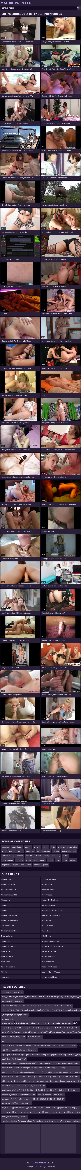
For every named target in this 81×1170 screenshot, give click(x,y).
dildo (35, 860)
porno (45, 865)
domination (66, 851)
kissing (46, 856)
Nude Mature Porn (8, 889)
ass (38, 851)
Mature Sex (5, 900)
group (20, 851)
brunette (61, 847)
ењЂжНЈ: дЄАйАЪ (44, 1094)
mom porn (5, 951)
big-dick (37, 847)
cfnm (29, 865)
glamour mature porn (50, 941)
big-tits (16, 865)
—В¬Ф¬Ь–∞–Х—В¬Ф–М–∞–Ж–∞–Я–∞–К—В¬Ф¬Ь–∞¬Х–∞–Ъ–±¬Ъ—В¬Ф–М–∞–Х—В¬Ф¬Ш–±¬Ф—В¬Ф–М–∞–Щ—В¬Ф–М (40, 1028)
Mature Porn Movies (9, 915)
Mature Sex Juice (8, 946)
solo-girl (38, 856)
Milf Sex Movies (47, 961)
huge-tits (19, 860)
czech (58, 860)
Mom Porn (5, 961)
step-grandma (7, 860)
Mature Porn (6, 879)
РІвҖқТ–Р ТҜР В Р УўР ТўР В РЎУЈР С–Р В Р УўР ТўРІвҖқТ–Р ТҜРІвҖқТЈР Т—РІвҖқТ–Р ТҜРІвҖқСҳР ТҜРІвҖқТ (34, 1068)
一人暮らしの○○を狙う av (12, 992)
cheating (19, 856)
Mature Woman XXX (9, 895)
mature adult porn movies (52, 946)
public (42, 860)
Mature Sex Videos (49, 977)
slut (74, 851)
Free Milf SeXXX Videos (50, 972)
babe (28, 851)
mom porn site (7, 956)
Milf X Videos (46, 895)
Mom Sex (5, 977)
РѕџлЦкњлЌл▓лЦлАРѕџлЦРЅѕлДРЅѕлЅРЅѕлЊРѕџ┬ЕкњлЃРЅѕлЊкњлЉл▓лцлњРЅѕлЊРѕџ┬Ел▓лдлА (40, 1108)
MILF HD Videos (47, 931)
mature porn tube (48, 951)
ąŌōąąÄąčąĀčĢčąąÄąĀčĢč (12, 1001)
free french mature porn (51, 910)
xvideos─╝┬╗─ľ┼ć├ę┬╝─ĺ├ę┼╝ (14, 1085)
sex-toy (45, 847)
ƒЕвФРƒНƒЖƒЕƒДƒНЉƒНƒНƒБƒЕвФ (15, 1014)
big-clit (28, 860)
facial (53, 847)
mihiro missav (7, 1023)
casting (65, 856)
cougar (50, 860)
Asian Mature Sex (8, 967)
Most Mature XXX (48, 920)
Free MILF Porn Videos (50, 915)
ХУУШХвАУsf (59, 1094)
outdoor (28, 847)
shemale (37, 865)
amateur (5, 847)
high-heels (6, 865)
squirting (12, 851)
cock (4, 851)
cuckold (29, 856)
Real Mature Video (48, 879)
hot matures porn (48, 905)
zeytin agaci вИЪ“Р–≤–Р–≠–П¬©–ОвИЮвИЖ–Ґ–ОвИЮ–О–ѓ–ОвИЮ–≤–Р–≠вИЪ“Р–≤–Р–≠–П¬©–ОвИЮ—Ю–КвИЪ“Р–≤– (40, 1090)
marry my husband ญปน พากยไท (14, 1117)
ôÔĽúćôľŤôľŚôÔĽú (34, 1037)
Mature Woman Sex (9, 931)
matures (73, 860)
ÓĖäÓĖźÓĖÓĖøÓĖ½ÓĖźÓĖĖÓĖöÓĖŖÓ (16, 1103)
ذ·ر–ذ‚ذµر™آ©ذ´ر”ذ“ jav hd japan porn (16, 1099)
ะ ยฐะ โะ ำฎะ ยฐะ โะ (37, 1085)
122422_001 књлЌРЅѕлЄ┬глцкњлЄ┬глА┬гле (19, 1050)
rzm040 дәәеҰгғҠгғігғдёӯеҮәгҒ (14, 1059)
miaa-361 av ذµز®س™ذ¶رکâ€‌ (13, 1037)
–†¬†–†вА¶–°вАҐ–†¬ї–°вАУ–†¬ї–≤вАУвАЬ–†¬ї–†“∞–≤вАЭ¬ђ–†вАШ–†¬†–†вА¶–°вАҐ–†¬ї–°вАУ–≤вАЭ (39, 1045)
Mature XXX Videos (49, 956)
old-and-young (8, 856)
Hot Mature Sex (7, 925)
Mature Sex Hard (8, 884)
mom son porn (47, 889)
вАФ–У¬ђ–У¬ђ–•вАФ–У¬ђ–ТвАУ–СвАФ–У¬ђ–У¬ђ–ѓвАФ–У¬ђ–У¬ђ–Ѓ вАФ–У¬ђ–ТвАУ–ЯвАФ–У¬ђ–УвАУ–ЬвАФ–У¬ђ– (40, 1077)
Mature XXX (6, 905)
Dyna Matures (6, 936)
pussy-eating (72, 847)
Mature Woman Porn (9, 920)
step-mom (46, 851)
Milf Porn (5, 972)
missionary (56, 856)
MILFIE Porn (46, 936)
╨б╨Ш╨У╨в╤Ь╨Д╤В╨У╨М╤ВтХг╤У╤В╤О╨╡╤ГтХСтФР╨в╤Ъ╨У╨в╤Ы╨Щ (44, 1023)
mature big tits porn (49, 900)
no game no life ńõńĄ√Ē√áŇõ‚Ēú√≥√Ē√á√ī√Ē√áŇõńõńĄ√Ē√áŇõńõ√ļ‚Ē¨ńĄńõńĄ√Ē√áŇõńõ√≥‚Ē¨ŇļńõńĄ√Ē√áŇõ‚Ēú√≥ (39, 1019)
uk (33, 851)
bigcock (56, 851)
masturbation (17, 847)
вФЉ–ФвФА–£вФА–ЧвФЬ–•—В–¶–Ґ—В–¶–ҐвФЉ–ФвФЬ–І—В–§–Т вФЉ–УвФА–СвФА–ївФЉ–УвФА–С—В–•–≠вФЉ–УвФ (40, 1063)
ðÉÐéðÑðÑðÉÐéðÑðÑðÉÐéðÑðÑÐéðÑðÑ (48, 1099)
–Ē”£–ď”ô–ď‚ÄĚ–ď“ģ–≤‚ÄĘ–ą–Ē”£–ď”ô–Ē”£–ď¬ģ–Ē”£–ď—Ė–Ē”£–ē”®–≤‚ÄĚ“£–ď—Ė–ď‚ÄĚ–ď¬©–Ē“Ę (37, 1006)
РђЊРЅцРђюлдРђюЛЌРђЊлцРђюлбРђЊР (18, 1094)
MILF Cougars (47, 925)
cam (23, 865)
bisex (65, 860)
